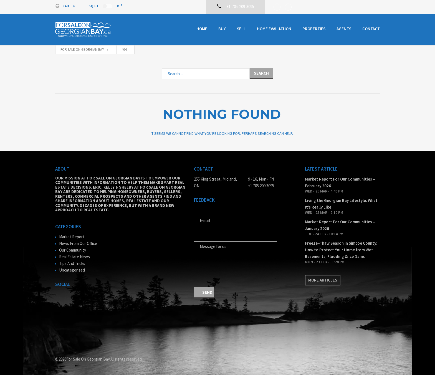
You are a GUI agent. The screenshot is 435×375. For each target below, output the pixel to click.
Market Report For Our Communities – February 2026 (340, 182)
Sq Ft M (105, 5)
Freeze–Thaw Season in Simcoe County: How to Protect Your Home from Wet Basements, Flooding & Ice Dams (341, 249)
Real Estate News (74, 256)
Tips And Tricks (72, 263)
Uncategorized (72, 270)
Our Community (72, 250)
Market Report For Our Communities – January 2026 (340, 225)
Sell (241, 28)
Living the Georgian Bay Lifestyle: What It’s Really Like (341, 204)
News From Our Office (78, 243)
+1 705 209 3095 (261, 185)
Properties (313, 28)
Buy (222, 28)
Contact (371, 28)
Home (201, 28)
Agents (344, 28)
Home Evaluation (274, 28)
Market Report (71, 236)
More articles (322, 280)
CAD (62, 6)
